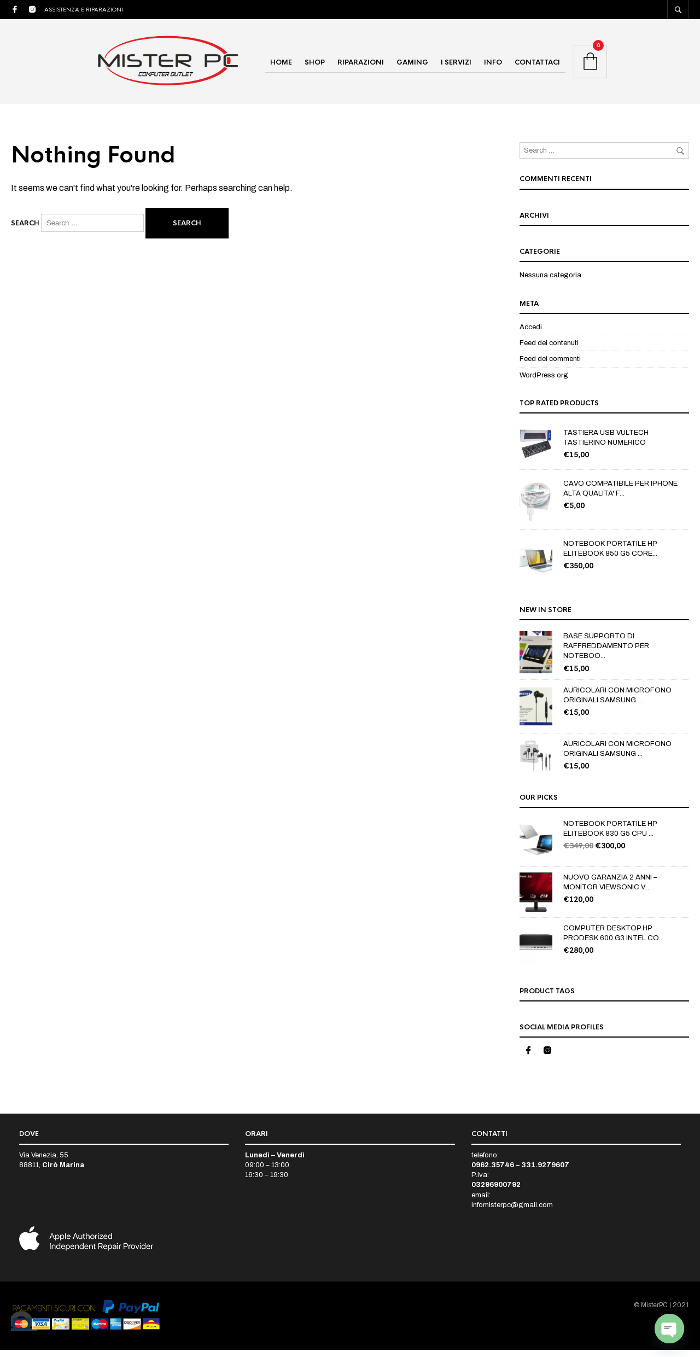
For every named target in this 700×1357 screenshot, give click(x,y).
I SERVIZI (456, 66)
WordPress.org (544, 382)
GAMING (412, 66)
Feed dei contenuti (549, 350)
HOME (281, 66)
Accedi (531, 334)
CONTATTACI (537, 66)
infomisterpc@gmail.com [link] (512, 1212)
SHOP (315, 66)
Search (25, 230)
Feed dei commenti (550, 366)
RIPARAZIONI (360, 66)
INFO (493, 66)
